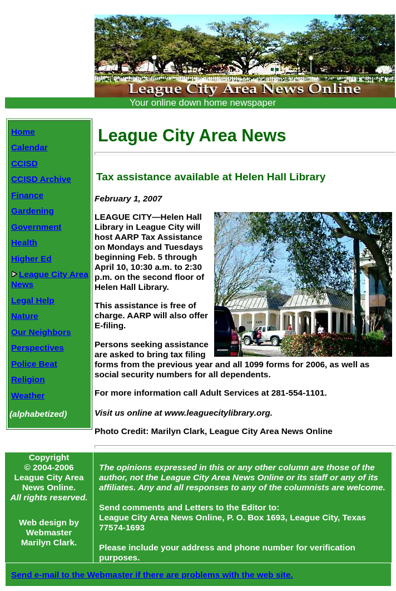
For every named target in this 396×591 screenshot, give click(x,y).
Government (36, 227)
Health (24, 242)
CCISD (24, 163)
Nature (24, 316)
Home (23, 131)
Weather (27, 395)
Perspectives (37, 347)
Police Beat (34, 363)
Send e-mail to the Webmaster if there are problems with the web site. (152, 574)
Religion (28, 379)
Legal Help (33, 300)
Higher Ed (31, 258)
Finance (27, 195)
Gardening (32, 210)
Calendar (29, 147)
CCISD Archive (41, 179)
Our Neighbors (41, 332)
